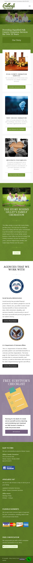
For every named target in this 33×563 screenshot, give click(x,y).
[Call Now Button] (28, 559)
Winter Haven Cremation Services (12, 490)
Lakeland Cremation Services (11, 488)
